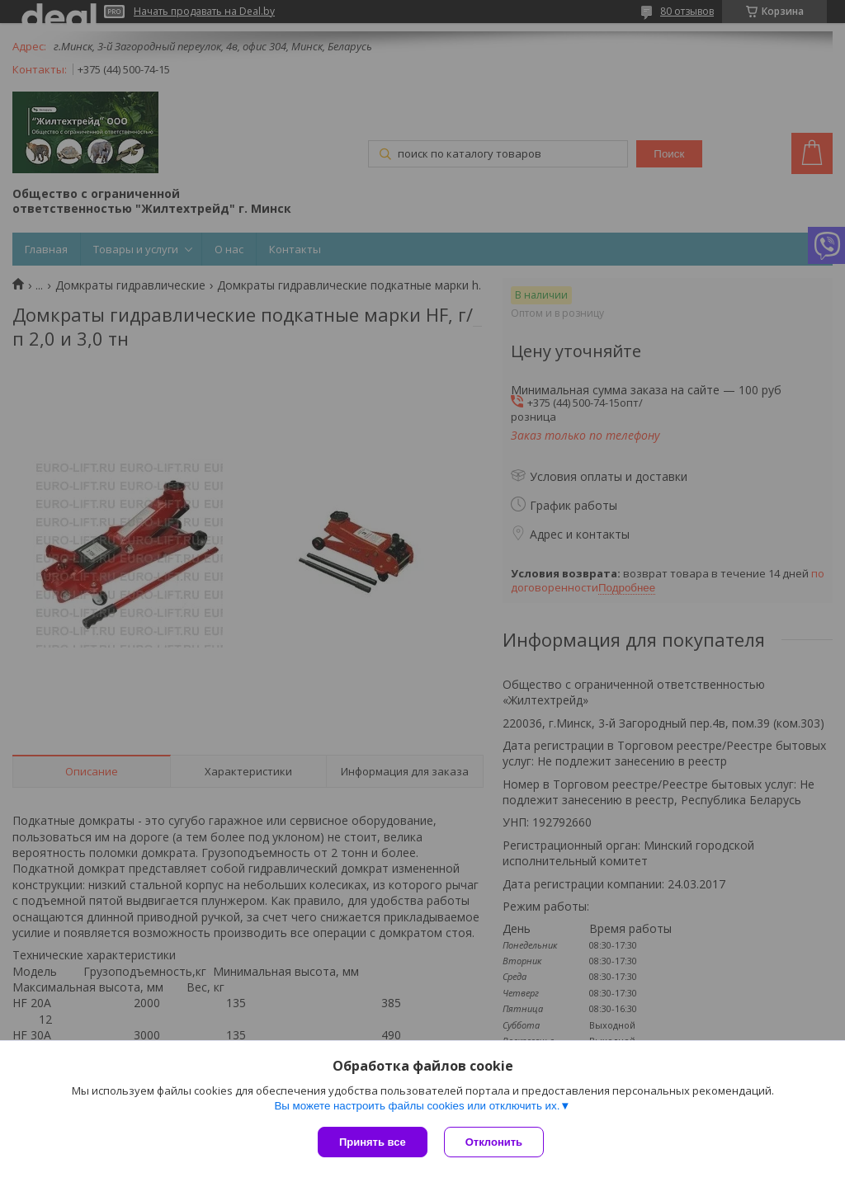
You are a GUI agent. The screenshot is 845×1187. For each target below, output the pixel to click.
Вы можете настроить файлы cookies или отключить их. (416, 1106)
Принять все (372, 1142)
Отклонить (493, 1142)
